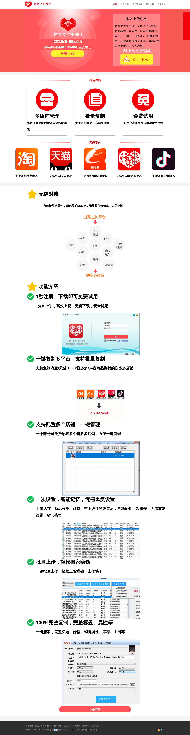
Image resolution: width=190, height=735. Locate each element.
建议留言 (57, 726)
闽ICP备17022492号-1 (89, 730)
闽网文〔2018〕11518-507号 (67, 730)
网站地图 (95, 726)
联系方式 (38, 726)
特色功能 (95, 80)
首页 (115, 4)
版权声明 (85, 726)
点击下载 (95, 709)
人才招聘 (48, 726)
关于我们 (125, 4)
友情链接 (76, 726)
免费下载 (67, 53)
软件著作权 (137, 4)
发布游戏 (66, 726)
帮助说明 (150, 4)
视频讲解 (161, 4)
